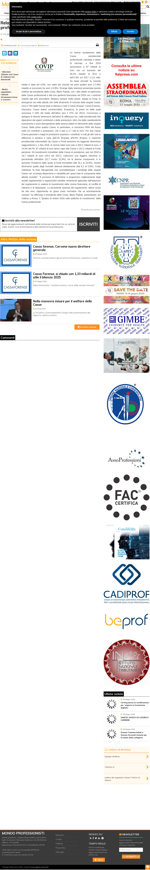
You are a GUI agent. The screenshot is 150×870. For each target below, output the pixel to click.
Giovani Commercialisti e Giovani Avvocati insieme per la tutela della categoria (134, 735)
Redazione (44, 45)
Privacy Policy (60, 848)
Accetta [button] (130, 31)
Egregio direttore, (112, 756)
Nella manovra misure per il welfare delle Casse (62, 303)
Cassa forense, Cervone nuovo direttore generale (61, 248)
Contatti (59, 839)
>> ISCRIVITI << (131, 856)
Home (2, 19)
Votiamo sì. (110, 767)
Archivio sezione (87, 327)
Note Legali (60, 852)
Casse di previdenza (28, 45)
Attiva (99, 860)
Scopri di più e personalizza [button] (28, 31)
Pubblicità (59, 844)
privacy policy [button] (91, 12)
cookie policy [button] (36, 17)
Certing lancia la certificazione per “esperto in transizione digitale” (135, 705)
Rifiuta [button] (114, 31)
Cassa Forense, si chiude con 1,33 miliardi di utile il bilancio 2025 (64, 275)
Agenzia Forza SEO (42, 867)
